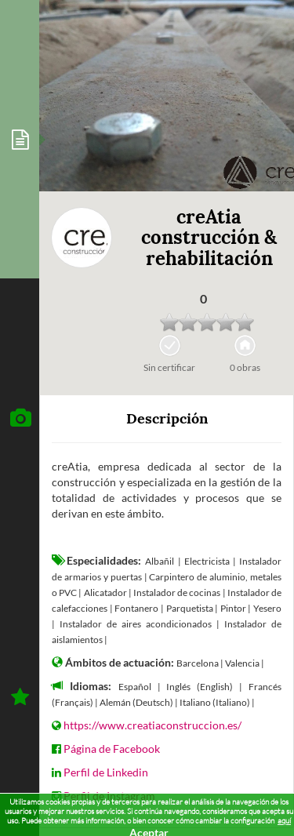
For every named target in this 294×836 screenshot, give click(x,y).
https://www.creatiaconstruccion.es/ (152, 725)
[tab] (19, 139)
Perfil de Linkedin (106, 772)
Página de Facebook (112, 748)
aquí (284, 821)
